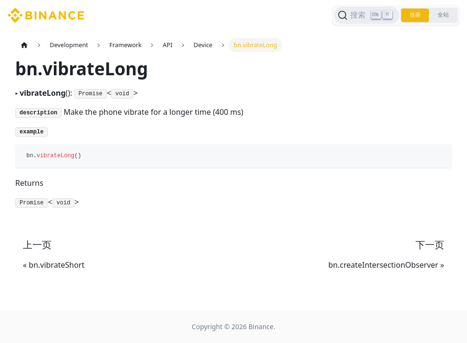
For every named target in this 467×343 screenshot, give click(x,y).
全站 (442, 15)
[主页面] (24, 45)
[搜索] (365, 15)
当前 (414, 15)
